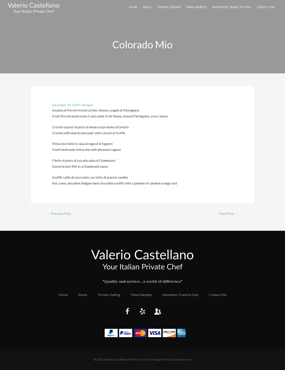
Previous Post (59, 213)
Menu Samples (196, 7)
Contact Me (266, 7)
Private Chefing (169, 7)
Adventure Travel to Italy (231, 7)
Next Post (228, 213)
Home (133, 7)
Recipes (87, 105)
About (147, 7)
